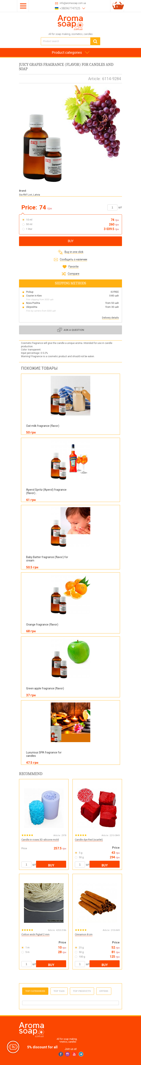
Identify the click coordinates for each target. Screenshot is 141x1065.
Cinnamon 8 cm (83, 934)
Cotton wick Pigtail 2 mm (35, 934)
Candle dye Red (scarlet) (89, 839)
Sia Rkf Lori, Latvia (29, 194)
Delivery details (110, 317)
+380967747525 (70, 8)
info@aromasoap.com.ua (73, 3)
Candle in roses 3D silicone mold (40, 839)
